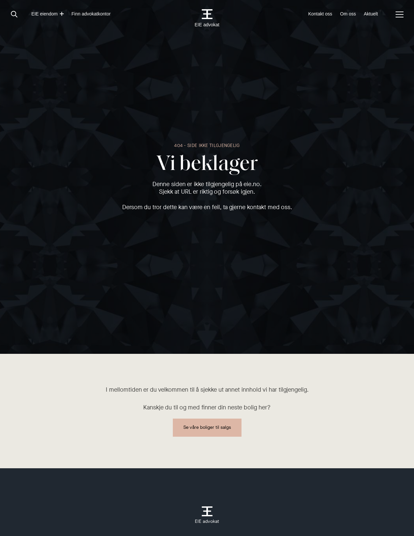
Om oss (348, 13)
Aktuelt (371, 13)
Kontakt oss (320, 13)
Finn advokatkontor (91, 13)
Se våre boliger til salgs (207, 427)
